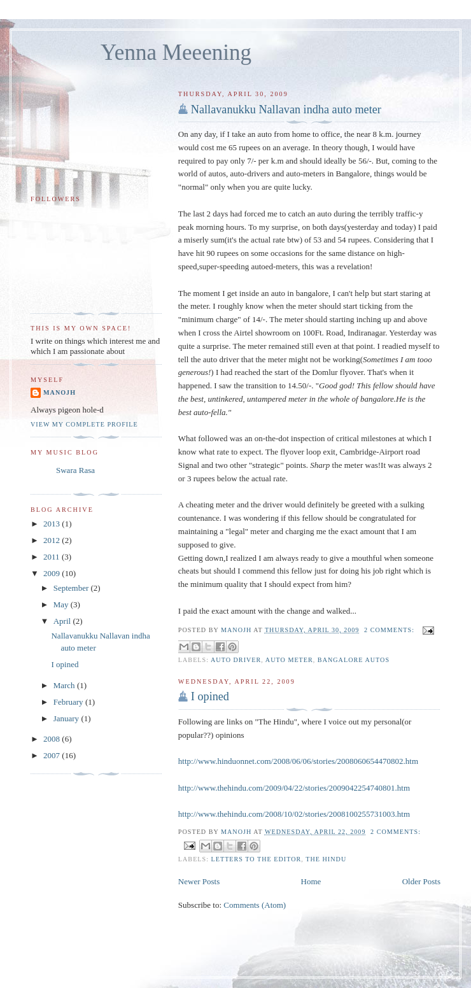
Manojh (59, 392)
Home (311, 881)
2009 (52, 573)
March (65, 685)
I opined (210, 696)
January (67, 718)
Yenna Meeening (176, 52)
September (72, 588)
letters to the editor (256, 859)
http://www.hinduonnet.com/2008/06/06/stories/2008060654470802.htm (298, 761)
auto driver (236, 659)
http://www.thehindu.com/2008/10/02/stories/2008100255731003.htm (294, 814)
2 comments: (390, 629)
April (63, 621)
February (69, 702)
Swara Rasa (75, 470)
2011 (52, 556)
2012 (52, 540)
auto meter (289, 659)
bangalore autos (354, 659)
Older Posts (421, 881)
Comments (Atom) (254, 905)
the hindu (326, 859)
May (62, 604)
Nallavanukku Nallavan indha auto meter (286, 109)
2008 (52, 739)
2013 (52, 523)
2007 (52, 755)
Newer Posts (199, 881)
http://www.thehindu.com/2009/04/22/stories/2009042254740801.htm (294, 788)
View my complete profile (84, 424)
